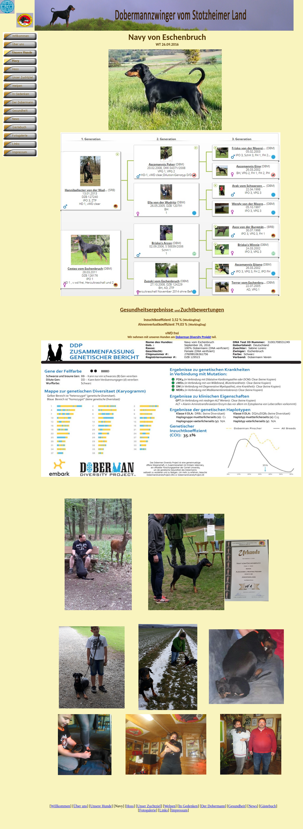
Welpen (169, 806)
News (253, 806)
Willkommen (60, 806)
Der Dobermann (213, 806)
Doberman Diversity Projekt (193, 337)
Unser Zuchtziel (149, 806)
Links (163, 810)
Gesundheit (236, 806)
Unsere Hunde (101, 806)
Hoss (130, 806)
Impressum (179, 810)
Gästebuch (268, 806)
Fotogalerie (147, 810)
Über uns (80, 806)
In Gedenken (188, 806)
